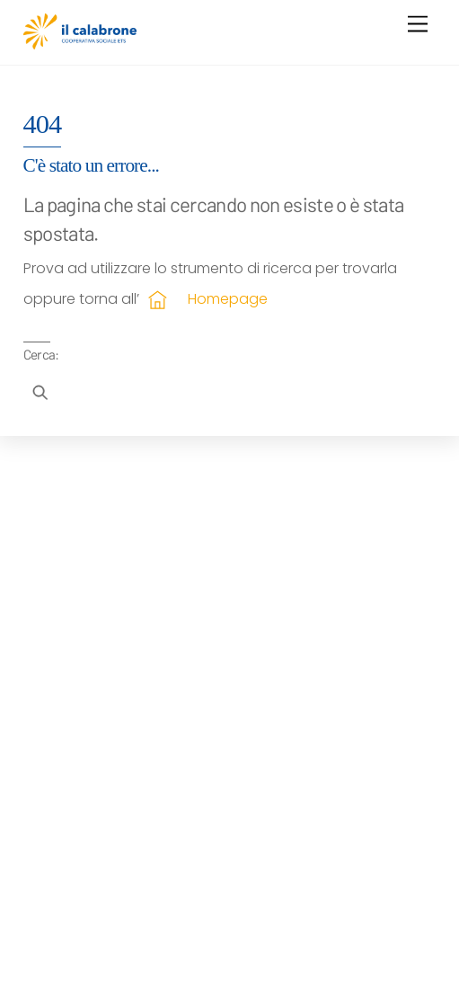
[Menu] (418, 24)
